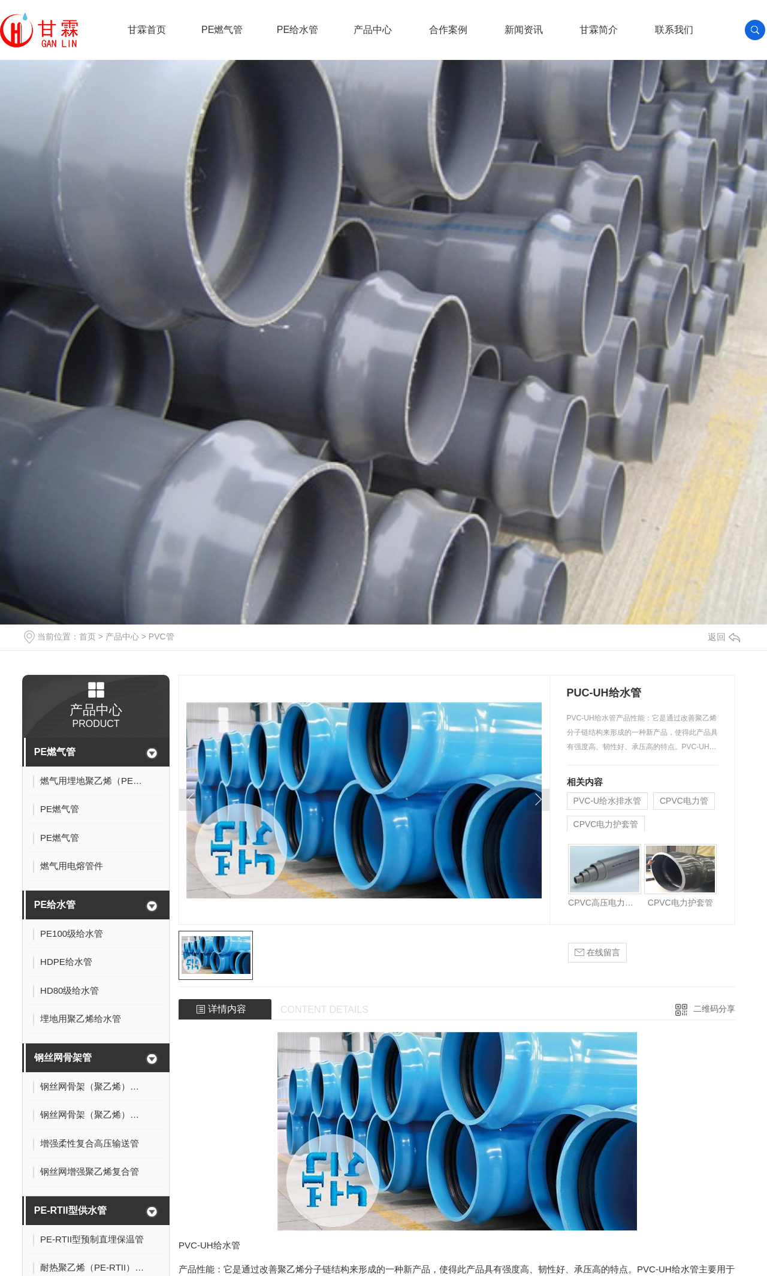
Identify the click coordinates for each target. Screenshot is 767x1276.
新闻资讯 (524, 30)
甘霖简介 (598, 30)
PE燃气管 (222, 30)
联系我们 (674, 30)
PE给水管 (297, 30)
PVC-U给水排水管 (607, 801)
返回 (724, 637)
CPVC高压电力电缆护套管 (604, 902)
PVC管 (161, 636)
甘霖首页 (147, 30)
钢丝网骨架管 (63, 1057)
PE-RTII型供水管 (70, 1210)
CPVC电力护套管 (606, 824)
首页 (87, 636)
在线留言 (597, 953)
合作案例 (448, 30)
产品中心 (373, 30)
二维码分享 (714, 1008)
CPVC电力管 (684, 801)
